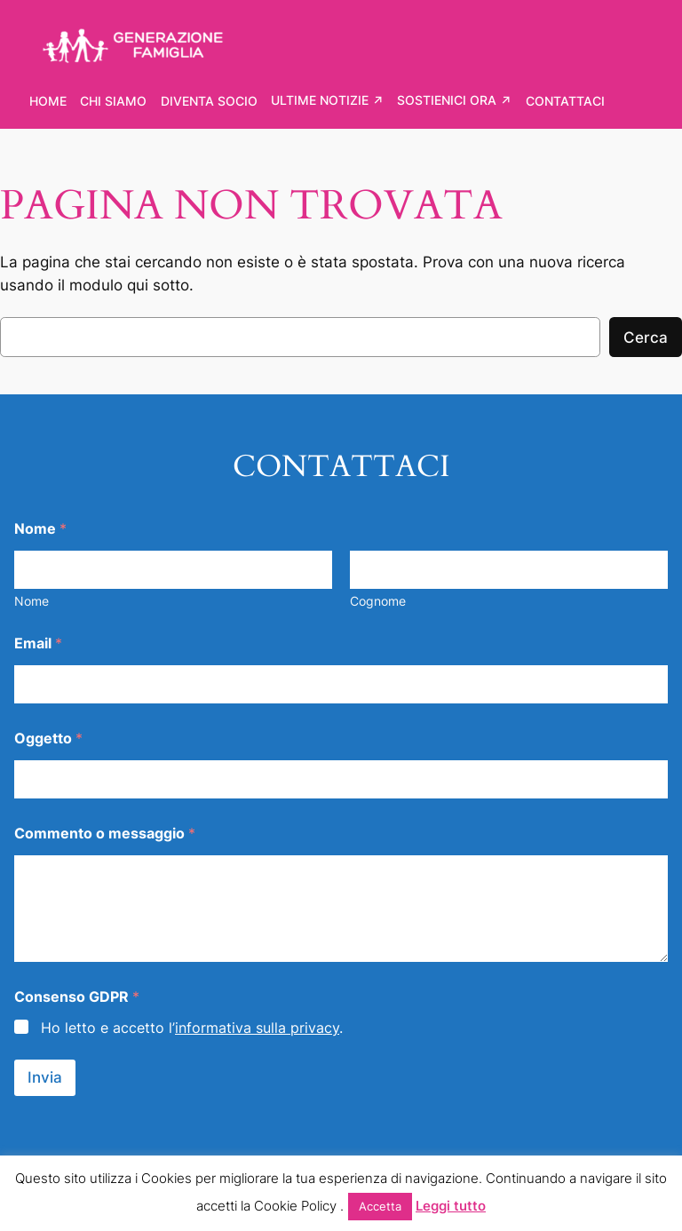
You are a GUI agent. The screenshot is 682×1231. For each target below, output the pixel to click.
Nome (31, 600)
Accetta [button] (380, 1206)
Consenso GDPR (76, 997)
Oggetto (48, 738)
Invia (45, 1077)
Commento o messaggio (104, 833)
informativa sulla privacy (257, 1027)
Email (38, 643)
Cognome (378, 600)
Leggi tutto (451, 1205)
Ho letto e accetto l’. (192, 1027)
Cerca (645, 337)
